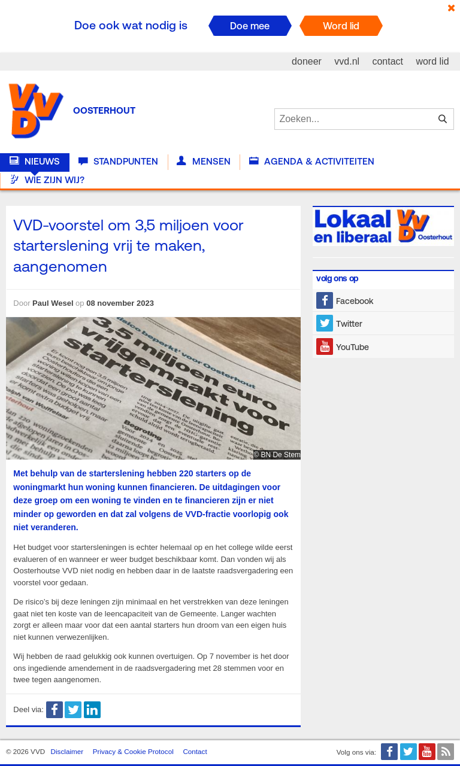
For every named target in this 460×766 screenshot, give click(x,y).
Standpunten (118, 161)
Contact (195, 751)
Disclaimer (67, 751)
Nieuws (35, 161)
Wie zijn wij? (47, 180)
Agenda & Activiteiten (311, 161)
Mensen (203, 161)
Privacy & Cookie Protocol (133, 751)
